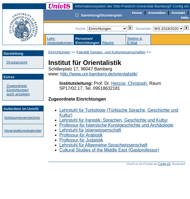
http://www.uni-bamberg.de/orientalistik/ (99, 74)
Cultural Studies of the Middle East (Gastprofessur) (109, 150)
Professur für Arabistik (81, 135)
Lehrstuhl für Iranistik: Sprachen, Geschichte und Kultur (113, 120)
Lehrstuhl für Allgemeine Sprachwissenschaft (103, 145)
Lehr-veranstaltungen (60, 40)
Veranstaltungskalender (23, 131)
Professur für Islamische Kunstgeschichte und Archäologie (116, 125)
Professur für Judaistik (81, 140)
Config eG (164, 164)
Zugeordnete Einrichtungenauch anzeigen (18, 90)
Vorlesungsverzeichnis (22, 118)
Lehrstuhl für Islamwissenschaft (90, 130)
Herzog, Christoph (129, 83)
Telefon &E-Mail (134, 40)
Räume (108, 43)
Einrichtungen (59, 52)
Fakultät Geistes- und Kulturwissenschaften (111, 52)
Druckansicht (17, 62)
